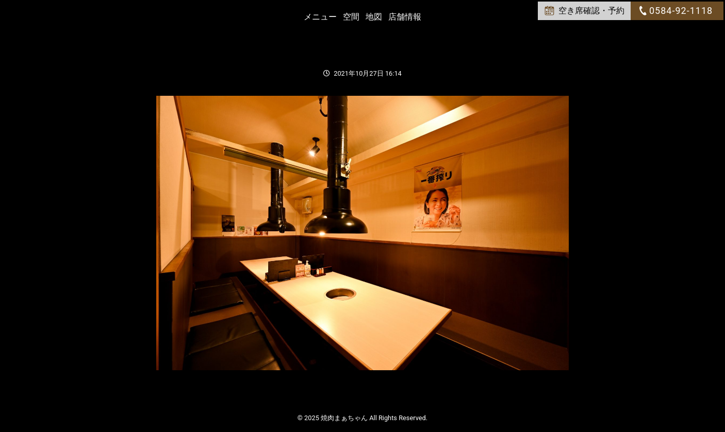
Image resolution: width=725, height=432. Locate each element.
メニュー (320, 17)
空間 (351, 17)
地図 (374, 17)
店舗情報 (404, 17)
